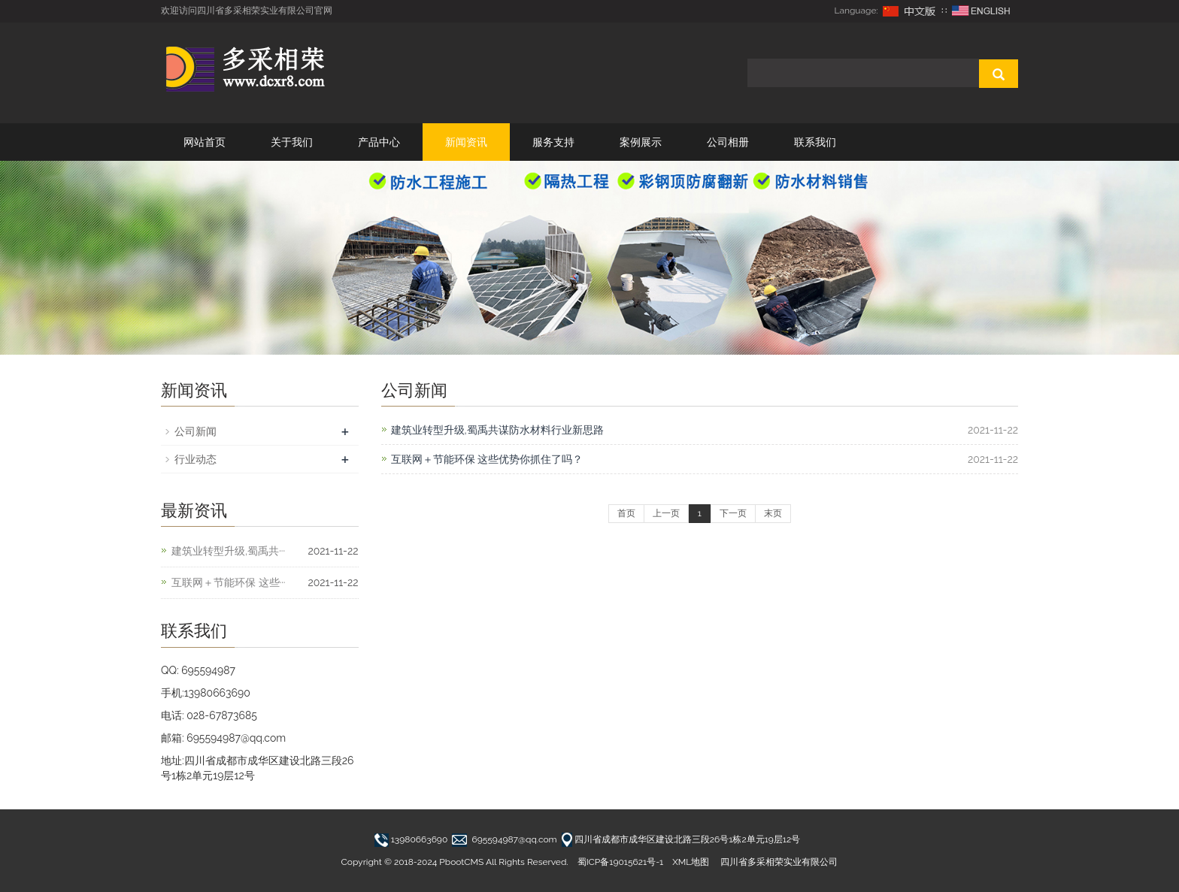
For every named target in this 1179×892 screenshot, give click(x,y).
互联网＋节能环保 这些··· (228, 582)
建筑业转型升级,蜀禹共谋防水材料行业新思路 (497, 430)
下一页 (733, 513)
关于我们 (292, 142)
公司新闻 (195, 431)
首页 (626, 513)
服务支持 (553, 142)
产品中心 (379, 142)
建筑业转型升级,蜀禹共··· (228, 551)
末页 (773, 513)
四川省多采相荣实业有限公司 (779, 862)
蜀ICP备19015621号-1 (620, 862)
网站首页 (204, 142)
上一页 (666, 513)
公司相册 (728, 142)
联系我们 (815, 142)
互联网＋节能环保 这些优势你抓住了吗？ (487, 459)
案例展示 (641, 142)
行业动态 (195, 459)
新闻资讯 (466, 142)
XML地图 (690, 862)
